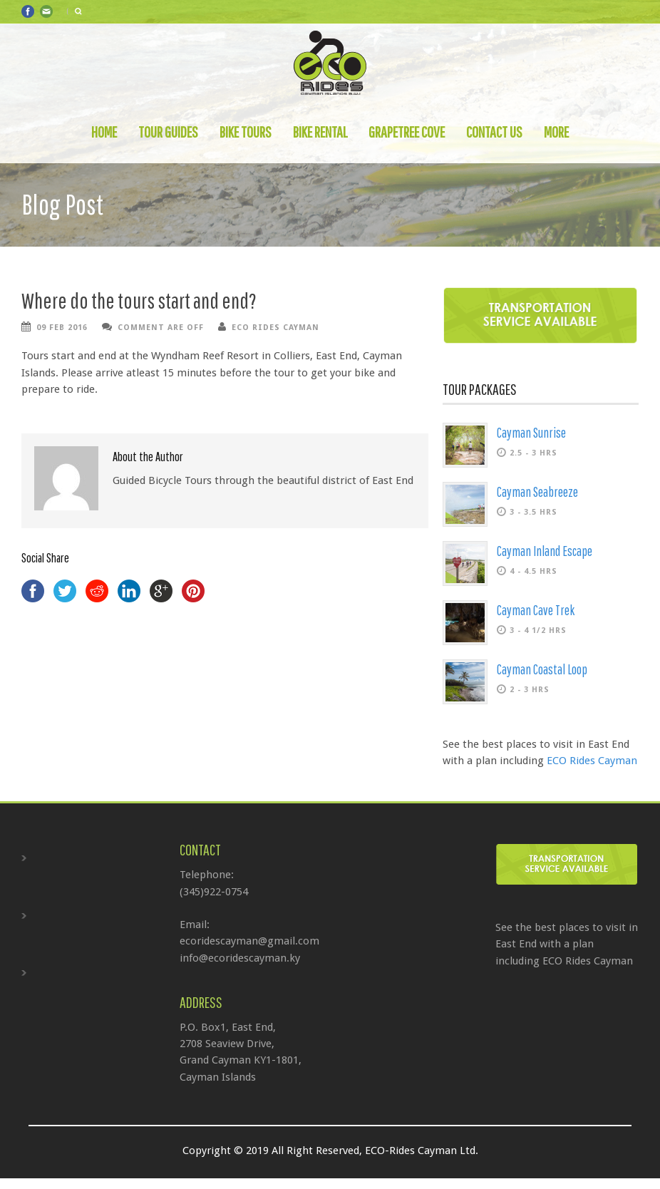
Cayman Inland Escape (544, 551)
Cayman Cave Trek (535, 610)
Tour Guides (168, 131)
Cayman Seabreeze (537, 492)
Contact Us (494, 131)
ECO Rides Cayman (275, 327)
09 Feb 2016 (62, 327)
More (556, 131)
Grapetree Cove (406, 131)
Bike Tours (246, 131)
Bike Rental (320, 131)
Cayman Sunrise (531, 433)
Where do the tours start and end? (139, 300)
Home (104, 131)
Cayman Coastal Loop (542, 669)
